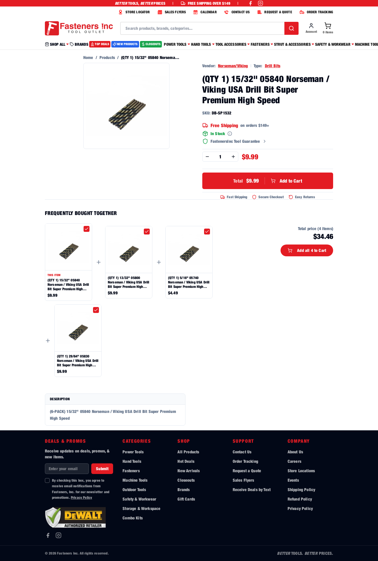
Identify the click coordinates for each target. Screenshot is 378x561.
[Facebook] (48, 535)
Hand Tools (132, 461)
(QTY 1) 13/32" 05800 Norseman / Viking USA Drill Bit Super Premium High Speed (128, 282)
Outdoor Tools (134, 489)
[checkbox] (86, 229)
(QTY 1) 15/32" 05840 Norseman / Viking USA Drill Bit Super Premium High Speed (68, 284)
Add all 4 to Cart (307, 250)
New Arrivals (188, 470)
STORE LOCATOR (133, 12)
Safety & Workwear (139, 498)
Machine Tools (135, 480)
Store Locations (301, 470)
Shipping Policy (301, 489)
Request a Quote (247, 470)
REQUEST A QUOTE (273, 12)
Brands (183, 489)
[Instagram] (58, 535)
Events (293, 480)
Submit (102, 468)
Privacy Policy (81, 497)
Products (107, 57)
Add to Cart (267, 181)
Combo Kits (133, 517)
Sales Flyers (243, 480)
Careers (294, 461)
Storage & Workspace (141, 508)
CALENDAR (204, 12)
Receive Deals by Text (252, 489)
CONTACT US (236, 12)
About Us (295, 451)
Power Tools (133, 451)
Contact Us (242, 451)
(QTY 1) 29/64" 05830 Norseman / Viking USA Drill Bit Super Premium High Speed (77, 360)
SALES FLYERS (171, 12)
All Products (188, 451)
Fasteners (131, 470)
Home (88, 57)
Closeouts (185, 480)
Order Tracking (245, 461)
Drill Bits (273, 65)
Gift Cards (186, 498)
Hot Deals (185, 461)
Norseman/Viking (233, 65)
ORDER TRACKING (315, 12)
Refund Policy (300, 498)
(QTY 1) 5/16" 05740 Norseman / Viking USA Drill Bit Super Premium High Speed (188, 282)
